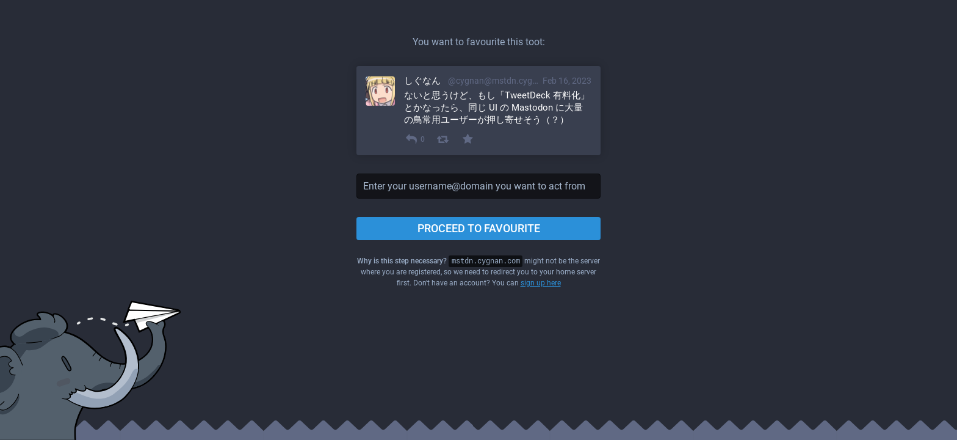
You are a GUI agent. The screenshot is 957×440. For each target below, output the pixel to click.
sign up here (541, 283)
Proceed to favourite (478, 228)
